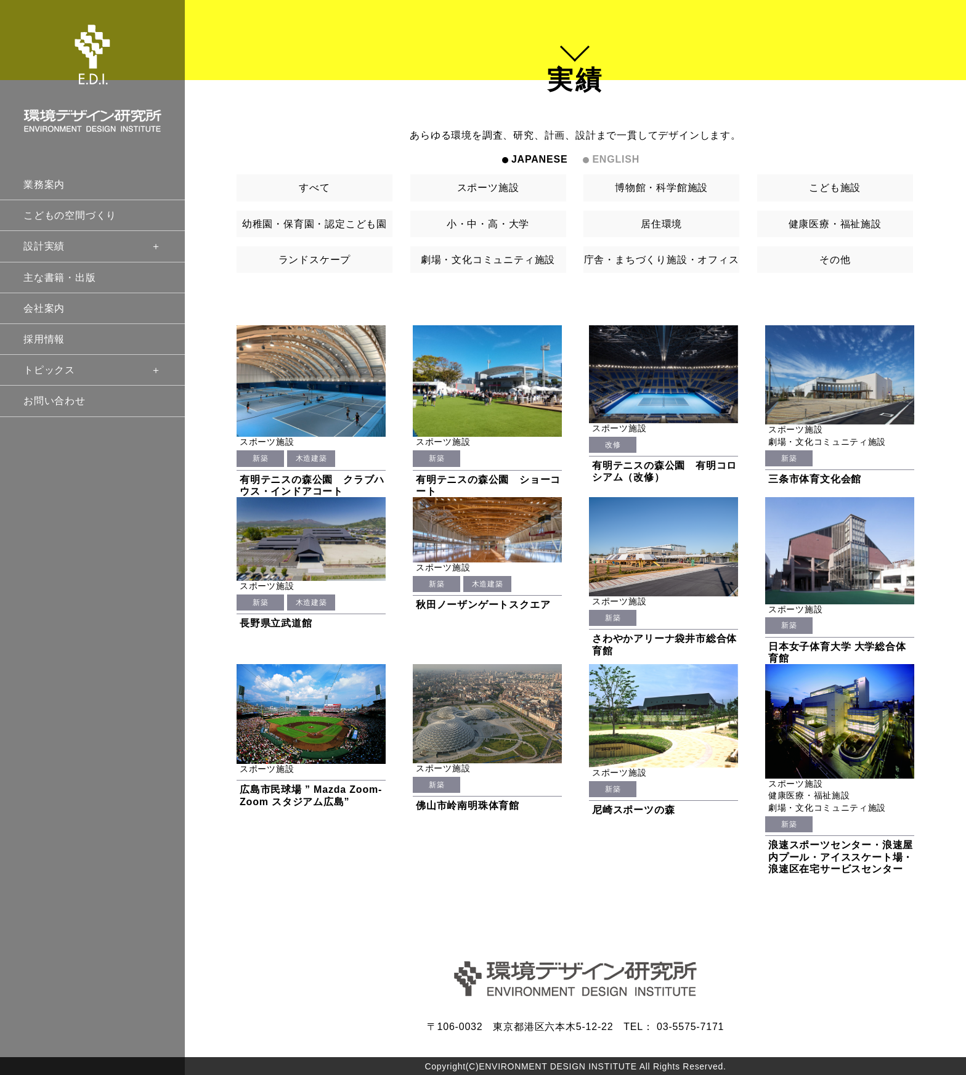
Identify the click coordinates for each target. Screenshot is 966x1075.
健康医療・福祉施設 (835, 224)
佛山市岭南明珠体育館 (467, 805)
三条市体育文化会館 (814, 479)
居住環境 (661, 224)
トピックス (92, 370)
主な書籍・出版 (59, 277)
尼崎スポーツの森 (633, 810)
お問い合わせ (54, 401)
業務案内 (44, 184)
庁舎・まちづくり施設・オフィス (661, 259)
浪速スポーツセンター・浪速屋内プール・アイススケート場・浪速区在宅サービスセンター (840, 857)
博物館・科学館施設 (661, 187)
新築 (260, 458)
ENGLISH (615, 159)
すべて (314, 187)
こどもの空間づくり (69, 215)
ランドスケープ (314, 259)
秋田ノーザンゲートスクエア (483, 604)
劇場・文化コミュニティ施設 (488, 259)
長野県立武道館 (276, 623)
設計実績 (92, 246)
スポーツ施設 (488, 187)
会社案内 (44, 308)
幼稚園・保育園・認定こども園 (314, 224)
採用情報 (44, 339)
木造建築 (311, 458)
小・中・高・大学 (488, 224)
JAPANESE (539, 159)
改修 (612, 444)
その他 (834, 259)
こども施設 (835, 187)
